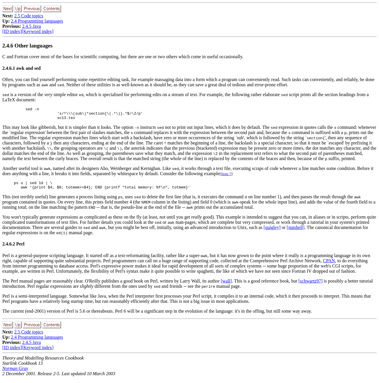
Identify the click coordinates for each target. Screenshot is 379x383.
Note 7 (226, 176)
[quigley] (272, 231)
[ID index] (12, 31)
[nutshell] (295, 231)
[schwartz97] (311, 285)
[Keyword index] (38, 31)
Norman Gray (15, 372)
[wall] (226, 285)
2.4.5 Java (31, 26)
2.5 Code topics (28, 15)
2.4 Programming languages (37, 21)
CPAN (329, 265)
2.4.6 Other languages (27, 46)
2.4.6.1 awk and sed (21, 68)
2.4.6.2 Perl (13, 248)
